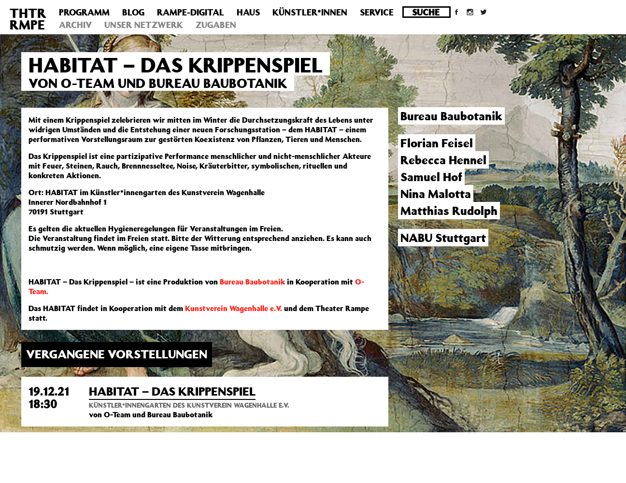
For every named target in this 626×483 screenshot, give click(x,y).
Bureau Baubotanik (252, 281)
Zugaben (216, 24)
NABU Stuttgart (443, 237)
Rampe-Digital (190, 12)
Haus (248, 12)
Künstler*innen (309, 12)
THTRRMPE (28, 18)
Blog (133, 12)
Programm (84, 12)
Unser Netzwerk (143, 24)
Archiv (75, 24)
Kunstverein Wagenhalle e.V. (233, 308)
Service (377, 12)
